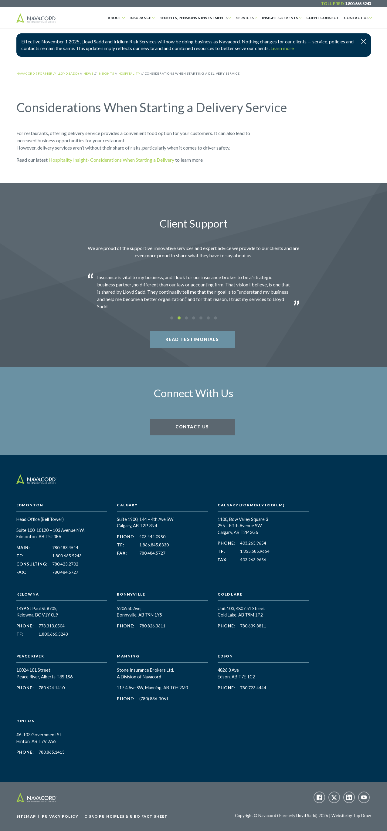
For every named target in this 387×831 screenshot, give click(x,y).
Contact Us (356, 17)
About (114, 17)
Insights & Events (280, 17)
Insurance (140, 17)
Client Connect (322, 17)
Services (245, 17)
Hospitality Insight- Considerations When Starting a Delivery (111, 160)
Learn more (282, 48)
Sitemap (26, 816)
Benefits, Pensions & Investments (194, 17)
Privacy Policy (60, 816)
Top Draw (362, 815)
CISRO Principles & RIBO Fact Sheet (126, 816)
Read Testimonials (192, 339)
